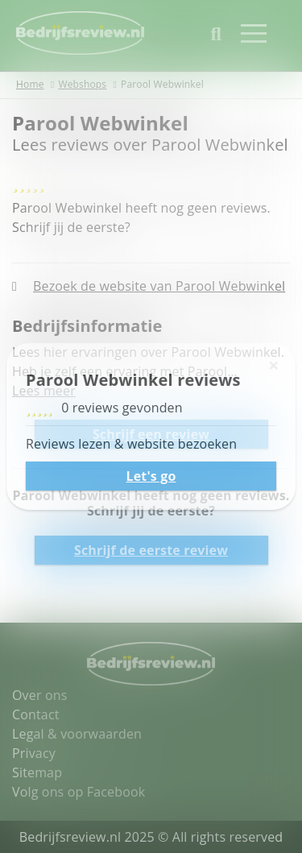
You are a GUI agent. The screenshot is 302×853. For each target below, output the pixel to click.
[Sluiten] (273, 365)
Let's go (151, 476)
